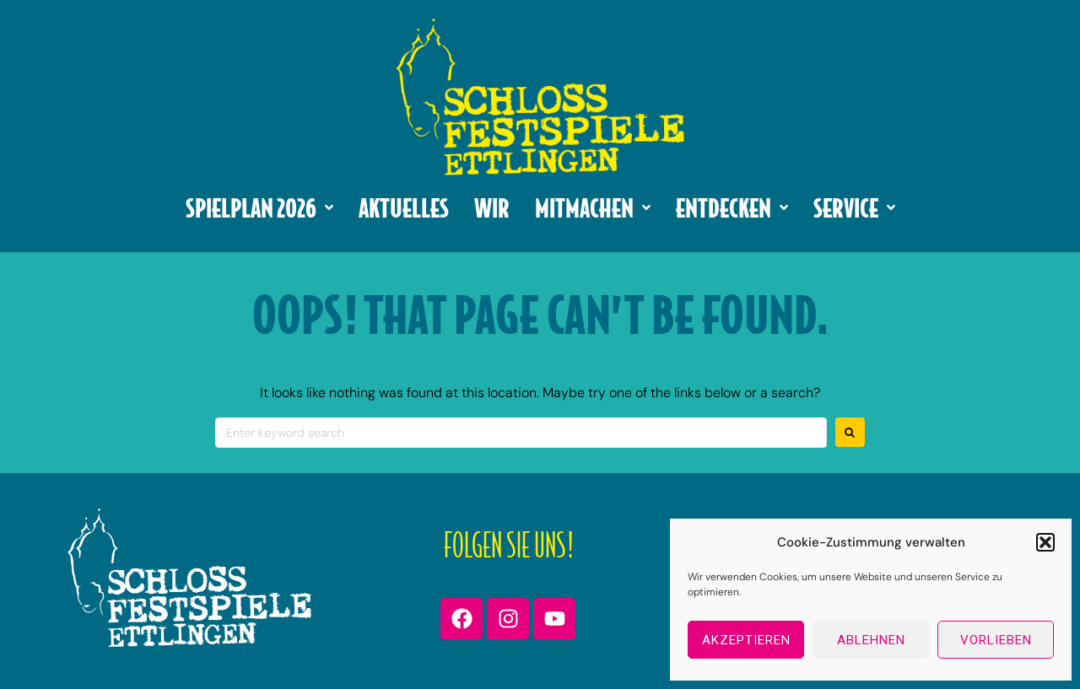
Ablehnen (871, 640)
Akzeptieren (746, 640)
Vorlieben (996, 640)
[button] (1045, 542)
